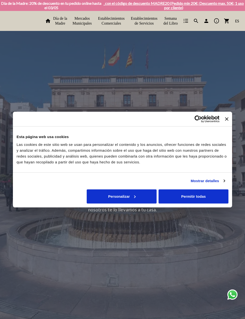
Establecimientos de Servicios (144, 20)
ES (237, 21)
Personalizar (122, 196)
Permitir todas (193, 196)
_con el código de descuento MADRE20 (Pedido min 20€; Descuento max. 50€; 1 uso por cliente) (174, 5)
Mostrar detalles (205, 181)
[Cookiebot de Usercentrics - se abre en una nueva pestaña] (198, 119)
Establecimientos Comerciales (111, 20)
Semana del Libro (170, 20)
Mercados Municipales (82, 20)
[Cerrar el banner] (226, 119)
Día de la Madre (60, 20)
